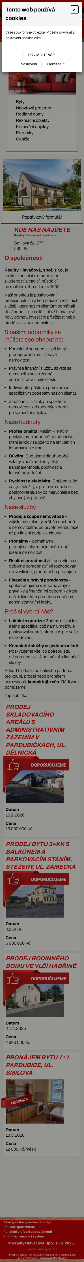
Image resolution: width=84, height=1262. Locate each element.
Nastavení (29, 64)
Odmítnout (56, 64)
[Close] (74, 9)
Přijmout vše (41, 55)
